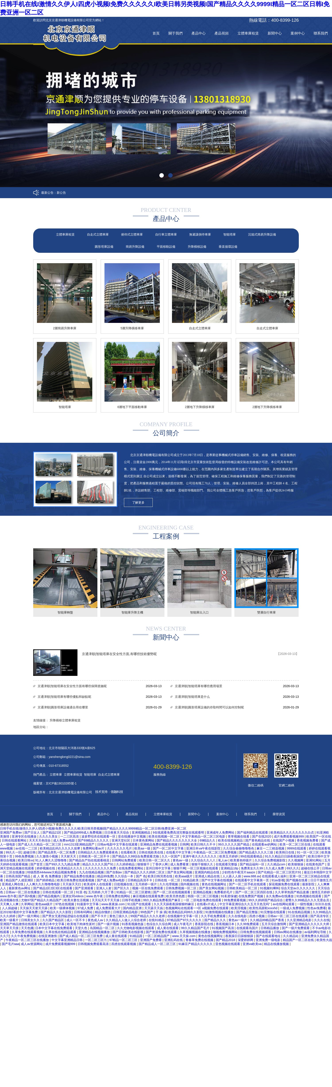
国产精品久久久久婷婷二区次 (145, 872)
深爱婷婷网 (246, 940)
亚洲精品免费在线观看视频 (159, 844)
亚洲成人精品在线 (208, 876)
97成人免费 (85, 908)
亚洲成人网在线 (13, 884)
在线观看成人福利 (275, 876)
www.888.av (251, 876)
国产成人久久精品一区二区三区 (40, 844)
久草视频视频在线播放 (195, 932)
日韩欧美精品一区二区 (242, 888)
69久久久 (293, 868)
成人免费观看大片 (109, 908)
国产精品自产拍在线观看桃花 (89, 860)
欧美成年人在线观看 (98, 884)
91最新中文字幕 (88, 904)
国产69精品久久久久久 (94, 840)
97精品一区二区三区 (123, 940)
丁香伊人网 (160, 864)
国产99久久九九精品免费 (63, 864)
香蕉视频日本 (225, 924)
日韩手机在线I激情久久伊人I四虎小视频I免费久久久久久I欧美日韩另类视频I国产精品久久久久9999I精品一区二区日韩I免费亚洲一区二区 (93, 828)
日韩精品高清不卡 (140, 880)
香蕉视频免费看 (308, 840)
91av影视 (277, 880)
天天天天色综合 (40, 840)
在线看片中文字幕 (179, 852)
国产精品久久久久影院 (56, 912)
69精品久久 (208, 840)
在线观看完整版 (227, 864)
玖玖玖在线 (323, 904)
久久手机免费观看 (214, 916)
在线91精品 (157, 920)
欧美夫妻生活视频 (77, 900)
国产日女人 (32, 832)
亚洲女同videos (73, 896)
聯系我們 (250, 814)
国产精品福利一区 (252, 864)
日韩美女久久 (31, 920)
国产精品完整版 (247, 912)
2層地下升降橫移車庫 (200, 407)
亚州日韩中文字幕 (159, 868)
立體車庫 (56, 774)
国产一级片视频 (108, 924)
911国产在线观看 (139, 904)
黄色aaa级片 (44, 904)
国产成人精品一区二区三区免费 (81, 936)
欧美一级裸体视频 (63, 908)
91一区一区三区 (308, 852)
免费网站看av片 (94, 848)
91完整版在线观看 (273, 912)
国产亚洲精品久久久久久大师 (309, 924)
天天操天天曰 (72, 884)
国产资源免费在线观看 (162, 932)
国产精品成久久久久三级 (256, 852)
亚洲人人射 (104, 888)
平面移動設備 (166, 246)
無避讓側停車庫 (200, 234)
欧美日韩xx (25, 860)
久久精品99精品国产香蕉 (267, 920)
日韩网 (184, 844)
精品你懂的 (103, 912)
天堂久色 (81, 928)
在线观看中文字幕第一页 (252, 880)
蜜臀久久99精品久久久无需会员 (307, 900)
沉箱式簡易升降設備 (262, 234)
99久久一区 (13, 852)
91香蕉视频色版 (133, 924)
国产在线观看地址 (269, 936)
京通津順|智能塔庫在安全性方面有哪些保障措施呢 (72, 686)
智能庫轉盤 (65, 612)
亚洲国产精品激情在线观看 (19, 924)
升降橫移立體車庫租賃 (65, 720)
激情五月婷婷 (321, 892)
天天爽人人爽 (9, 904)
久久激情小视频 (47, 856)
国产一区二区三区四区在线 (254, 892)
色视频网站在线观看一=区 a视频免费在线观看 (197, 908)
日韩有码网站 (83, 912)
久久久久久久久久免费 (101, 868)
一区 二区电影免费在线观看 (202, 900)
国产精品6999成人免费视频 (83, 832)
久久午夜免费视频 (24, 936)
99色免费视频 (25, 856)
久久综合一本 (124, 876)
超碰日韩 (30, 852)
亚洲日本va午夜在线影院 (203, 848)
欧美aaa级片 (184, 876)
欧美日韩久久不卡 (203, 844)
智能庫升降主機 (132, 612)
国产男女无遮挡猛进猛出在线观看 (66, 916)
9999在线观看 (297, 848)
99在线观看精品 (251, 856)
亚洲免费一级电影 (268, 940)
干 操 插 (161, 912)
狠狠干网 (179, 868)
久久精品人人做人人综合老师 (126, 920)
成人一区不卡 (76, 920)
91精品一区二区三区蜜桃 (133, 892)
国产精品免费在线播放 (80, 876)
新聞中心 (275, 33)
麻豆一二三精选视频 (271, 848)
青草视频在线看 (239, 836)
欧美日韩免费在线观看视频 (76, 880)
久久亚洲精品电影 (300, 920)
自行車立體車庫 (166, 234)
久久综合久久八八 (203, 860)
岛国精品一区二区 (103, 928)
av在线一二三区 (26, 848)
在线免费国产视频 (251, 896)
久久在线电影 (238, 916)
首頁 (156, 33)
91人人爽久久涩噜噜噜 (51, 860)
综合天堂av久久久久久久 (298, 888)
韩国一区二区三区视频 (203, 896)
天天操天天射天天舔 (34, 908)
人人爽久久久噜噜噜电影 (43, 884)
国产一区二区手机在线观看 (248, 884)
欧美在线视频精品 (231, 840)
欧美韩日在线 (285, 852)
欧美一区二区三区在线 (295, 844)
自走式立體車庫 (98, 234)
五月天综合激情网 (274, 924)
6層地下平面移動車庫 (132, 407)
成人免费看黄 (180, 864)
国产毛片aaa (10, 944)
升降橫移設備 (197, 246)
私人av (223, 860)
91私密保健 (229, 896)
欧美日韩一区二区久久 (155, 860)
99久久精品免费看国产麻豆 (162, 900)
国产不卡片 (99, 916)
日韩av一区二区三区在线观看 (288, 916)
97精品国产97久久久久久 (185, 920)
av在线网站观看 (284, 904)
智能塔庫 (229, 234)
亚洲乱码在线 (174, 940)
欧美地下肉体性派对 (81, 924)
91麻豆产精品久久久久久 (196, 944)
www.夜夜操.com (113, 904)
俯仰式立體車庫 (132, 234)
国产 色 (141, 876)
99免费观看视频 (235, 900)
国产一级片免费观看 (296, 928)
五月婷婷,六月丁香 (101, 892)
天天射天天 (69, 856)
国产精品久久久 (215, 920)
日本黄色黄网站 (144, 840)
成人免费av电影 (64, 840)
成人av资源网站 (32, 944)
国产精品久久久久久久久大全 (177, 840)
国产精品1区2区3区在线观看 (53, 888)
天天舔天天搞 (154, 908)
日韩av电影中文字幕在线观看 (118, 844)
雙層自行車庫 (266, 612)
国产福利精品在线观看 (253, 832)
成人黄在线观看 (168, 928)
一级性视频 (305, 904)
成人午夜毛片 (183, 924)
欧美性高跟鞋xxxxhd (263, 908)
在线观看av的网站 (265, 844)
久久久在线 (322, 920)
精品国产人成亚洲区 (20, 880)
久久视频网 (296, 860)
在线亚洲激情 (48, 936)
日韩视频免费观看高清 (94, 944)
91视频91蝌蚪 (269, 888)
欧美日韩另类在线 (160, 876)
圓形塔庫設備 (104, 246)
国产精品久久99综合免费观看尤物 (136, 856)
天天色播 (27, 928)
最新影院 (308, 884)
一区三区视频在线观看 (203, 868)
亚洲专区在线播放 (24, 836)
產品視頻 (221, 33)
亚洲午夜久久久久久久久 (200, 856)
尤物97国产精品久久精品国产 (41, 900)
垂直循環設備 (228, 246)
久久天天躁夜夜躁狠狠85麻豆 (174, 904)
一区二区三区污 (96, 940)
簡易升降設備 (135, 246)
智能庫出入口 (199, 612)
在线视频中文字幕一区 (183, 916)
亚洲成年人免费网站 (221, 832)
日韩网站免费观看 (124, 860)
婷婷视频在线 (46, 868)
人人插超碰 (10, 908)
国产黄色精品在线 (258, 840)
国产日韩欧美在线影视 (128, 932)
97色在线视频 (65, 904)
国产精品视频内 (49, 896)
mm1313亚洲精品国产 (79, 844)
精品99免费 (105, 876)
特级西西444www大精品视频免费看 (52, 872)
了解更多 (138, 502)
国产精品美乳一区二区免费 (57, 852)
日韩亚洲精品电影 (126, 912)
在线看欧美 (129, 852)
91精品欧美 (191, 880)
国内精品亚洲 (133, 908)
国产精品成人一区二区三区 (158, 944)
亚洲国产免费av (11, 832)
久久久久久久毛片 (120, 848)
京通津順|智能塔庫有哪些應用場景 (198, 686)
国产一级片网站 (29, 916)
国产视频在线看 (297, 880)
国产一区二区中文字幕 (169, 848)
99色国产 (147, 912)
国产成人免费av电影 (111, 880)
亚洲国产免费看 (151, 940)
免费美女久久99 (252, 868)
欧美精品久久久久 (70, 868)
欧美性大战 (324, 940)
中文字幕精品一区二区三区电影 (204, 836)
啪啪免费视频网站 (226, 932)
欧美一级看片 (9, 920)
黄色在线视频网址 (214, 884)
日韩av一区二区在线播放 (23, 892)
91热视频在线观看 (309, 896)
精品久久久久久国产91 (98, 864)
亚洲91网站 (314, 860)
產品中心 (198, 33)
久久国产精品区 (53, 920)
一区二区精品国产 (157, 936)
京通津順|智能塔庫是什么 (192, 696)
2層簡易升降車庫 (65, 328)
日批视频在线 (123, 884)
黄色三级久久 (119, 916)
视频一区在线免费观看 (148, 888)
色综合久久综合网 (159, 924)
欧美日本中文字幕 (52, 924)
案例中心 (298, 33)
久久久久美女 (49, 836)
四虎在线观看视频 (124, 944)
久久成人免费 (275, 868)
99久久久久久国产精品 (234, 844)
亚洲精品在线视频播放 (95, 932)
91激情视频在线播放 (219, 912)
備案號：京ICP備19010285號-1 (55, 783)
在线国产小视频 (284, 840)
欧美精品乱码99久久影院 (186, 912)
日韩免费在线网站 (118, 896)
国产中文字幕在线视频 (217, 880)
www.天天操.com (184, 936)
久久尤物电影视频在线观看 (136, 928)
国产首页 (37, 864)
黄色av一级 (181, 860)
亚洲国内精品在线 (207, 872)
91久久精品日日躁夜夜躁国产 (285, 856)
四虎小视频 (257, 916)
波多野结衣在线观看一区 (98, 836)
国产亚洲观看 (84, 888)
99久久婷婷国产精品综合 (266, 900)
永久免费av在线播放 (280, 896)
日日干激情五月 (321, 880)
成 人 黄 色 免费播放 (47, 876)
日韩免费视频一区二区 (181, 888)
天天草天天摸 (9, 928)
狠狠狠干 (144, 864)
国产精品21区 (52, 832)
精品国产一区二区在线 (299, 940)
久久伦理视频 (169, 884)
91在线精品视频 (299, 912)
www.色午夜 (8, 896)
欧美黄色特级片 (241, 860)
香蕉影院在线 (204, 924)
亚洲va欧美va (252, 944)
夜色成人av (96, 920)
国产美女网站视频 (180, 872)
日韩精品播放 (270, 928)
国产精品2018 (226, 940)
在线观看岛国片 (247, 928)
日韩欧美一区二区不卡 (94, 856)
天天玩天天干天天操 (106, 900)
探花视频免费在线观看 (285, 884)
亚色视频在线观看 (228, 944)
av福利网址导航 (315, 932)
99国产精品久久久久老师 (148, 916)
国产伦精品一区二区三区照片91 (280, 872)
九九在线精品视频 (92, 872)
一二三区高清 (70, 836)
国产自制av (114, 872)
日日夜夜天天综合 (117, 832)
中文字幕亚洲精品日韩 (67, 940)
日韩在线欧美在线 (151, 852)
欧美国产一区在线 (318, 836)
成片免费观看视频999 (289, 836)
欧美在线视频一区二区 (164, 836)
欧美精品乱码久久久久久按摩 (60, 848)
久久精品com (276, 864)
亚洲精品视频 (202, 892)
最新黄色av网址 (20, 888)
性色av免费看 (316, 908)
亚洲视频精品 (141, 832)
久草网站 (27, 904)
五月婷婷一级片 (146, 884)
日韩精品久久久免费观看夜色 (98, 852)
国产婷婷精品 (46, 880)
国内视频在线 (190, 884)
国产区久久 (122, 888)
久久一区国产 (171, 856)
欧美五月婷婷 (229, 856)
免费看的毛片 (224, 892)
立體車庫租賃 (248, 33)
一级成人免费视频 (293, 908)
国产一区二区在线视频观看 (172, 892)
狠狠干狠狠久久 (202, 864)
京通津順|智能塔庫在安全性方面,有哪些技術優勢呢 (119, 654)
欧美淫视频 (239, 908)
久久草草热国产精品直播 (292, 892)
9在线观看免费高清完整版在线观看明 (179, 832)
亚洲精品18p (230, 868)
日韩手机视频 (131, 900)
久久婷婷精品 (126, 864)
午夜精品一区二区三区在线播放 (28, 940)
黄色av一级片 (238, 920)
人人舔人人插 (232, 876)
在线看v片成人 (207, 904)
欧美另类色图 (176, 896)
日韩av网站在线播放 (288, 932)
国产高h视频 (27, 896)
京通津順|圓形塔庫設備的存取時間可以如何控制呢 (209, 707)
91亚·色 (81, 892)
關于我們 (175, 33)
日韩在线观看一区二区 (58, 892)
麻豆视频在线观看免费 (149, 896)
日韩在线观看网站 (14, 840)
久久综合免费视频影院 (270, 860)
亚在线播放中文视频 (132, 836)
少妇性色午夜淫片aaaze (239, 872)
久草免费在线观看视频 (28, 932)
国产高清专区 (320, 916)
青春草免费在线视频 (199, 940)
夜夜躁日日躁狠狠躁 (239, 936)
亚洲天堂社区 (121, 840)
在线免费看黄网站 (131, 868)
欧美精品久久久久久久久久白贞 (292, 832)
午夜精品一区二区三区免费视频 (215, 852)
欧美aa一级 (142, 848)
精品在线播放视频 (277, 944)
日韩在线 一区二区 (168, 880)
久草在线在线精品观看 (61, 932)
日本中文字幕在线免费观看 (54, 928)
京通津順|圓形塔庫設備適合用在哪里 (63, 707)
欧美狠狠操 (296, 864)
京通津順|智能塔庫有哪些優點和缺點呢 (64, 696)
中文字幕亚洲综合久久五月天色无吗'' (245, 904)
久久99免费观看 (248, 924)
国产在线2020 (262, 836)
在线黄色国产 (315, 864)
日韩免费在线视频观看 (256, 932)
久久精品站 (291, 936)
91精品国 (136, 936)
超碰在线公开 (310, 868)
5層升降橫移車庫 (132, 328)
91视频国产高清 (223, 928)
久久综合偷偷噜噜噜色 (239, 848)
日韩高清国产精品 (18, 876)
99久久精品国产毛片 (195, 928)
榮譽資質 (279, 814)
